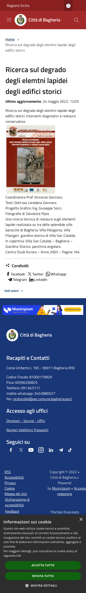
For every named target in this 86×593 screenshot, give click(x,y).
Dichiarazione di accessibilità (17, 502)
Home (10, 39)
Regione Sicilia (18, 5)
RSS (8, 472)
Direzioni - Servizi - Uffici (25, 420)
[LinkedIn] (51, 450)
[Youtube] (30, 450)
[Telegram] (61, 450)
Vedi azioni (14, 291)
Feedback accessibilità (14, 514)
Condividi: (17, 266)
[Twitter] (20, 450)
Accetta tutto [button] (43, 565)
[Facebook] (10, 450)
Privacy (10, 483)
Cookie (10, 488)
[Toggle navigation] (9, 19)
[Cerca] (76, 20)
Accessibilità (14, 477)
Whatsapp (55, 274)
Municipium (61, 488)
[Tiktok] (69, 450)
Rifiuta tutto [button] (43, 576)
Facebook (15, 274)
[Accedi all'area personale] (68, 5)
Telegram (17, 279)
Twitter (35, 274)
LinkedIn (38, 279)
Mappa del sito (16, 493)
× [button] (81, 519)
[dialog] (43, 554)
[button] (43, 585)
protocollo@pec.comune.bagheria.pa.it (42, 399)
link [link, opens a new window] (18, 556)
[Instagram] (41, 450)
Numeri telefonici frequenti (27, 430)
